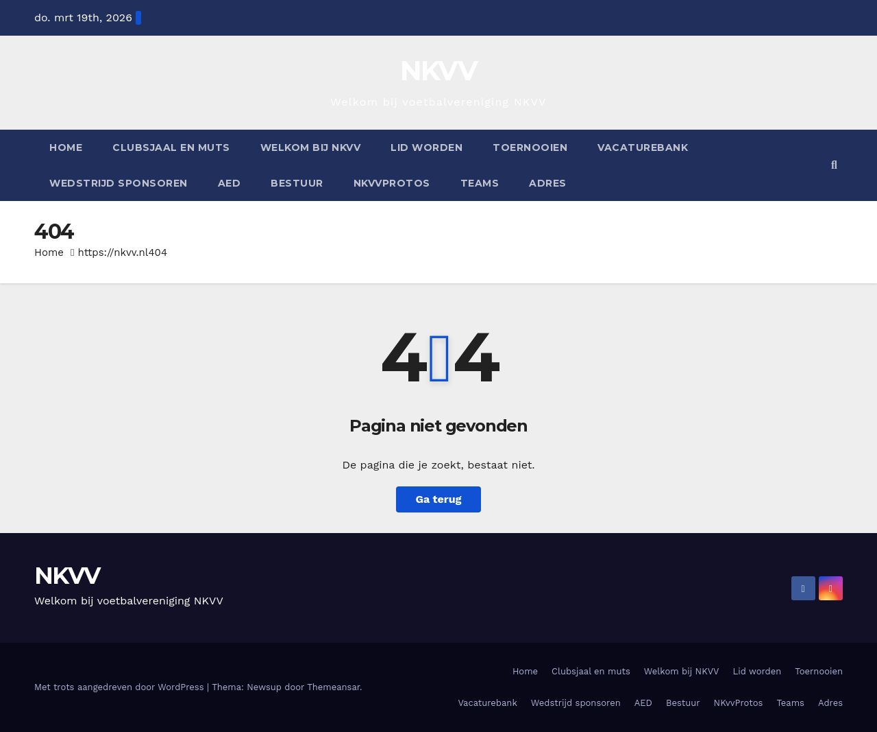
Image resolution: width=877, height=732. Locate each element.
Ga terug (438, 499)
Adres (548, 183)
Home (65, 147)
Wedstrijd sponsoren (118, 183)
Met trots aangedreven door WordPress (120, 687)
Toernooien (530, 147)
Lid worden (426, 147)
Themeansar (333, 687)
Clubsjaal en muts (171, 147)
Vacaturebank (642, 147)
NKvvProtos (392, 183)
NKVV (438, 70)
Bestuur (297, 183)
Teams (479, 183)
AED (229, 183)
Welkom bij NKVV (310, 147)
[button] (834, 165)
